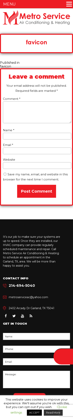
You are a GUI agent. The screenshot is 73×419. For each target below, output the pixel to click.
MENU (9, 4)
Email (8, 145)
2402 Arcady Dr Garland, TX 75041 (31, 308)
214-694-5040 (22, 285)
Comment (11, 99)
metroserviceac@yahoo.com (28, 297)
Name (8, 130)
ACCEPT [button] (34, 412)
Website (9, 159)
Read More (53, 412)
